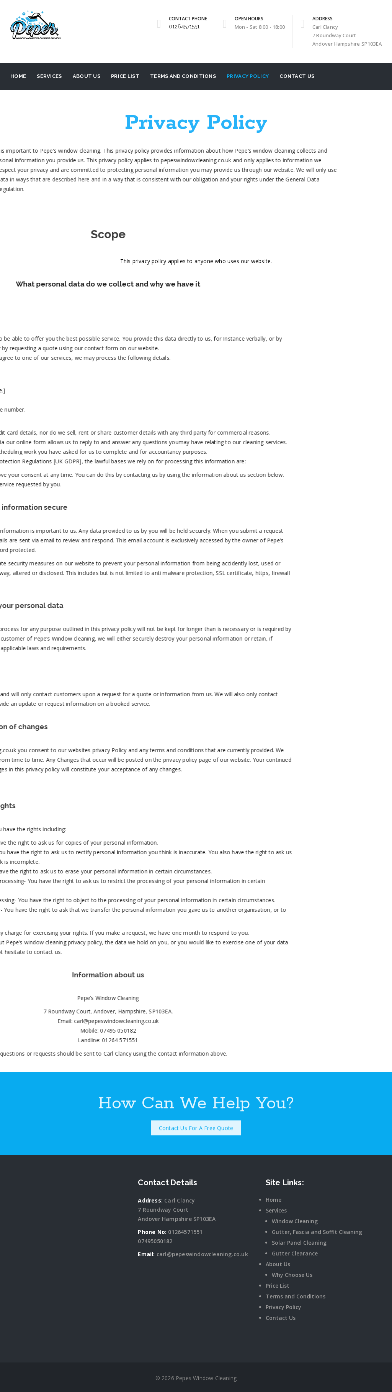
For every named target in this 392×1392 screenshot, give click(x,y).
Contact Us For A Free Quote (196, 1123)
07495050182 (155, 1241)
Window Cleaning (295, 1221)
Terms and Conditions (183, 76)
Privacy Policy (248, 76)
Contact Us (296, 76)
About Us (86, 76)
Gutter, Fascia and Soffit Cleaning (317, 1232)
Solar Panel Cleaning (299, 1242)
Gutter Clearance (295, 1253)
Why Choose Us (292, 1274)
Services (49, 76)
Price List (125, 76)
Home (18, 76)
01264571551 (184, 26)
